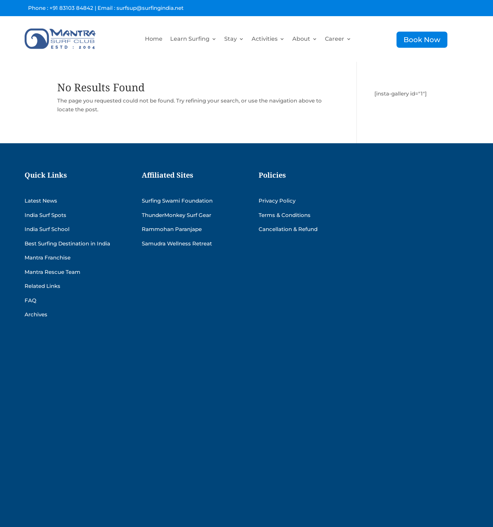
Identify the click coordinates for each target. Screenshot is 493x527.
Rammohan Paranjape (172, 229)
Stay (230, 38)
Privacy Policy (277, 200)
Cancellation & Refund (288, 229)
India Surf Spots (45, 215)
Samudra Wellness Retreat (177, 243)
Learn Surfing (189, 38)
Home (153, 38)
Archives (36, 314)
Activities (265, 38)
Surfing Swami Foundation (177, 200)
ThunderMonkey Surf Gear (176, 215)
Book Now (422, 39)
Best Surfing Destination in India (67, 243)
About (301, 38)
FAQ (30, 300)
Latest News (41, 200)
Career (334, 38)
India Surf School (47, 229)
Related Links (42, 286)
